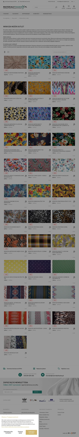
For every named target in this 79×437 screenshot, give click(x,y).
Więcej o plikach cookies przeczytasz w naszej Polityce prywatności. (15, 426)
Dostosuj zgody (20, 432)
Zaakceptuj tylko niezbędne (8, 432)
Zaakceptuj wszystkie (31, 432)
